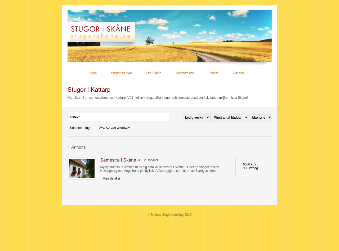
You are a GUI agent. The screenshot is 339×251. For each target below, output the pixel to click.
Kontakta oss (185, 73)
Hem (93, 73)
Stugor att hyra (121, 73)
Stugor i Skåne (104, 32)
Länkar (213, 73)
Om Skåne (154, 73)
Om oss (238, 73)
